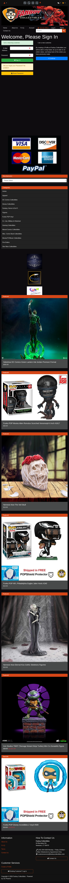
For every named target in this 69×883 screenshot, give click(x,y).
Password (4, 55)
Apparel (4, 195)
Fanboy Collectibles (19, 876)
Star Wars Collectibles (9, 246)
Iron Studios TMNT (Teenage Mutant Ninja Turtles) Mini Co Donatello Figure (33, 746)
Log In (53, 28)
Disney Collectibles (8, 204)
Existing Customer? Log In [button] (17, 871)
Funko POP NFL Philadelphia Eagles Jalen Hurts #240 (25, 583)
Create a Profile (6, 867)
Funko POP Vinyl (7, 217)
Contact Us (6, 31)
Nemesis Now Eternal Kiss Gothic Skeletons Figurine (24, 665)
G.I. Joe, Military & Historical (11, 221)
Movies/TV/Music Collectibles (11, 238)
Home (5, 28)
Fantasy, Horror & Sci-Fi (10, 208)
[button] (5, 3)
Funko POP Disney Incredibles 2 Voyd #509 (20, 825)
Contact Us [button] (51, 858)
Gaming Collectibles (8, 225)
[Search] (49, 30)
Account (31, 28)
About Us (15, 28)
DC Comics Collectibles (9, 200)
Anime (4, 191)
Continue (51, 58)
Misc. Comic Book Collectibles (12, 234)
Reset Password (17, 73)
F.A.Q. (22, 28)
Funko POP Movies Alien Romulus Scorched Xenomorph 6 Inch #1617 (31, 423)
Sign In (17, 60)
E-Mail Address (4, 49)
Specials (5, 756)
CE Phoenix (7, 878)
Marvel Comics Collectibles (11, 229)
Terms (62, 28)
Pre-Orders (5, 242)
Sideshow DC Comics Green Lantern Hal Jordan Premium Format (29, 362)
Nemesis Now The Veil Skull (14, 505)
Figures (4, 212)
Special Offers (43, 28)
